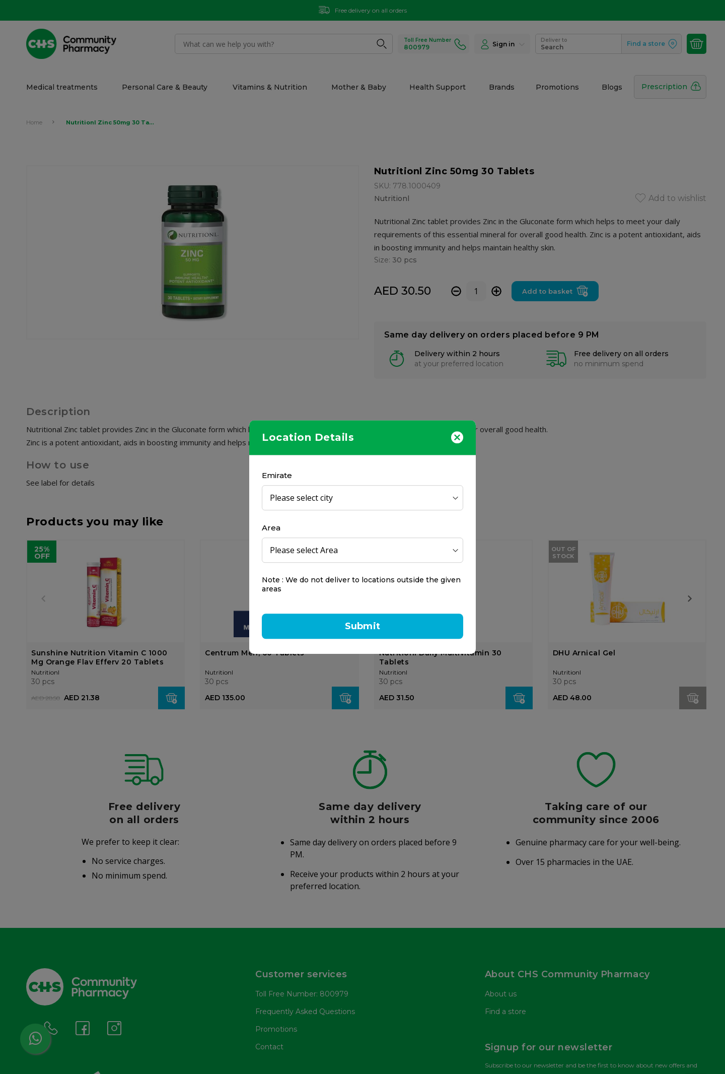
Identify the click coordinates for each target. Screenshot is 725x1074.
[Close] (457, 437)
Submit (362, 626)
